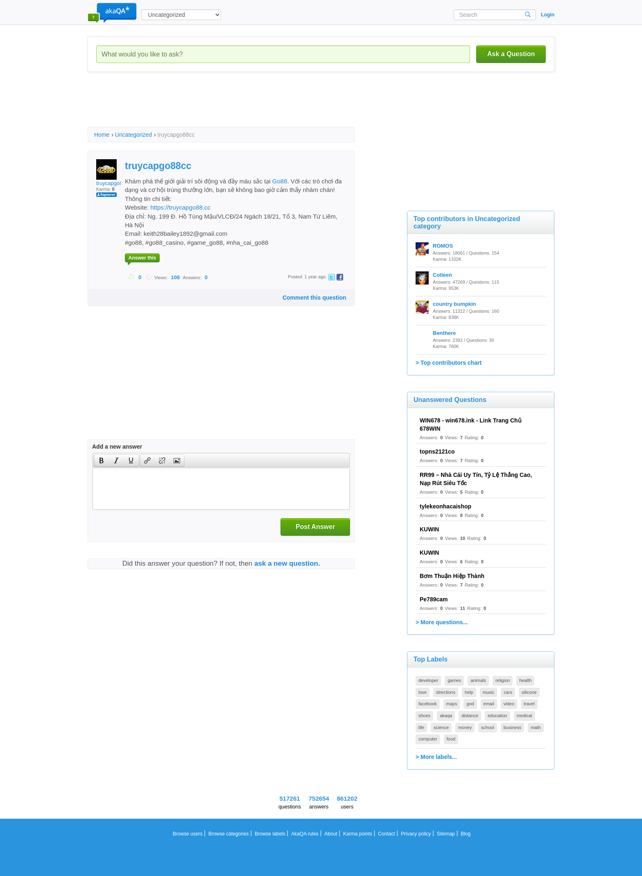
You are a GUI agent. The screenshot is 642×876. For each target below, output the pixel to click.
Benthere (444, 333)
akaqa (446, 715)
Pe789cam (434, 599)
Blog (465, 834)
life (421, 727)
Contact (386, 834)
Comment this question (314, 297)
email (489, 703)
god (470, 703)
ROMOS (443, 246)
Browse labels (270, 834)
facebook (427, 703)
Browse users (188, 834)
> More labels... (436, 757)
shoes (424, 715)
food (451, 738)
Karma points (357, 834)
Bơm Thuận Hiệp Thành (452, 576)
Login (547, 15)
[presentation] (101, 460)
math (535, 727)
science (441, 727)
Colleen (442, 275)
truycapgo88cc (113, 172)
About (330, 834)
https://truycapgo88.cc (180, 207)
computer (427, 738)
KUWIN (429, 529)
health (525, 680)
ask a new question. (287, 563)
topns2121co (437, 451)
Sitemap (446, 834)
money (465, 727)
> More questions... (442, 622)
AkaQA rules (305, 834)
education (497, 715)
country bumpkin (454, 304)
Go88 (279, 181)
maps (451, 703)
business (512, 727)
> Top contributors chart (449, 362)
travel (529, 703)
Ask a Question (511, 53)
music (489, 692)
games (454, 680)
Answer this (142, 258)
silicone (529, 692)
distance (469, 715)
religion (502, 680)
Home (101, 134)
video (509, 703)
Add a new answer (117, 446)
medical (524, 715)
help (469, 692)
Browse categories (228, 834)
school (487, 727)
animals (478, 680)
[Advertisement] (237, 106)
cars (508, 692)
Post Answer (315, 526)
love (422, 692)
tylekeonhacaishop (445, 506)
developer (428, 680)
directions (445, 692)
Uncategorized (133, 134)
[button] (101, 460)
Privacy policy (416, 834)
